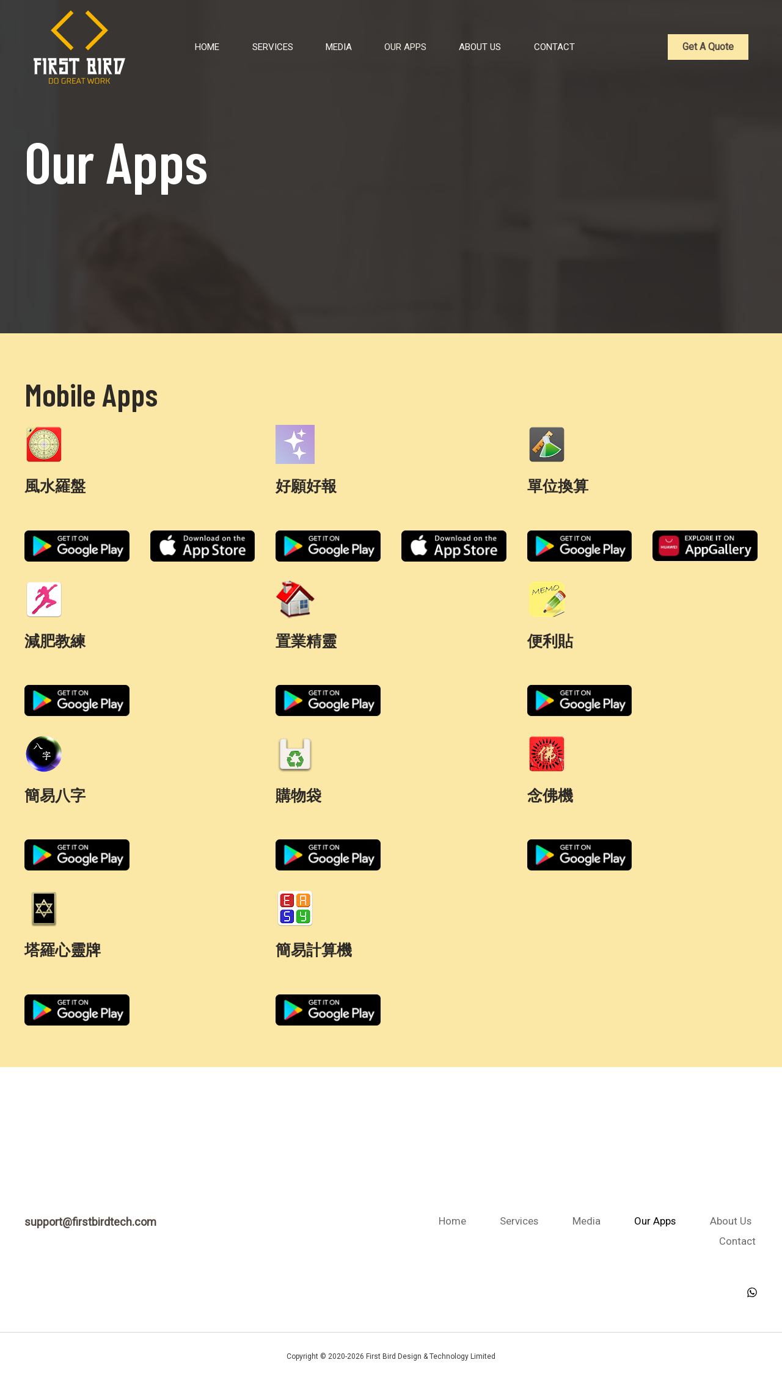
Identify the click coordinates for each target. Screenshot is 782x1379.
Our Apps (405, 47)
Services (263, 47)
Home (194, 47)
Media (334, 47)
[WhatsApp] (752, 1290)
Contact (561, 47)
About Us (483, 47)
